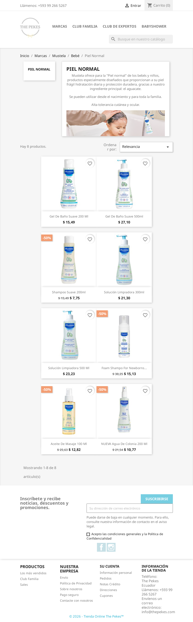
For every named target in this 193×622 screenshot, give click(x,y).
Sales (24, 584)
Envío (64, 577)
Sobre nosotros (71, 589)
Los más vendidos (33, 573)
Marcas (59, 26)
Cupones (106, 595)
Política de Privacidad (76, 583)
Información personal (116, 572)
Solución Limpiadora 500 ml (68, 368)
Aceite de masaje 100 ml (69, 444)
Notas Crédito (110, 584)
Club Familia (84, 26)
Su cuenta (109, 566)
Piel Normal (39, 69)
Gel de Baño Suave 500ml (124, 216)
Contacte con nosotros (76, 600)
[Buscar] (141, 39)
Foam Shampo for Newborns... (124, 368)
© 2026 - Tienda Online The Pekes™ (96, 616)
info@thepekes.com (158, 611)
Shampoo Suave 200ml (69, 292)
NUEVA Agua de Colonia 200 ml (124, 444)
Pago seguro (69, 595)
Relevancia (146, 147)
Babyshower (154, 26)
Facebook (101, 547)
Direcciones (108, 590)
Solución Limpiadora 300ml (124, 292)
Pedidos (106, 578)
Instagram (111, 547)
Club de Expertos (119, 26)
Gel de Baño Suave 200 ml (69, 216)
